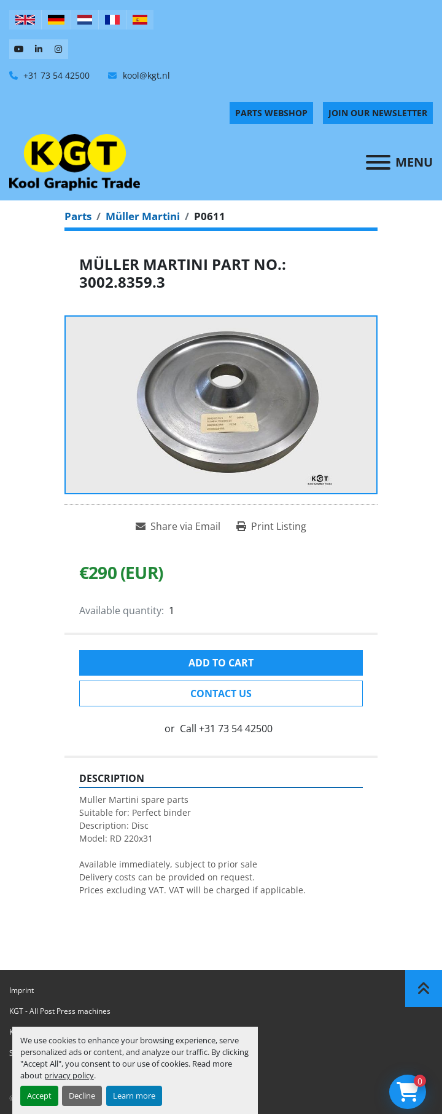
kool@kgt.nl (145, 75)
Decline (82, 1095)
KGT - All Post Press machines (59, 1011)
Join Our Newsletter (377, 113)
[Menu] (378, 162)
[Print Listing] (271, 526)
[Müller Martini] (143, 216)
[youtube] (19, 49)
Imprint (21, 990)
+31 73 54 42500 (55, 75)
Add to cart (221, 663)
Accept (39, 1095)
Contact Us (221, 693)
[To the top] (423, 988)
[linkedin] (38, 49)
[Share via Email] (178, 526)
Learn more (134, 1095)
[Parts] (77, 216)
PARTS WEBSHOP (271, 113)
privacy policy (69, 1075)
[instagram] (58, 49)
